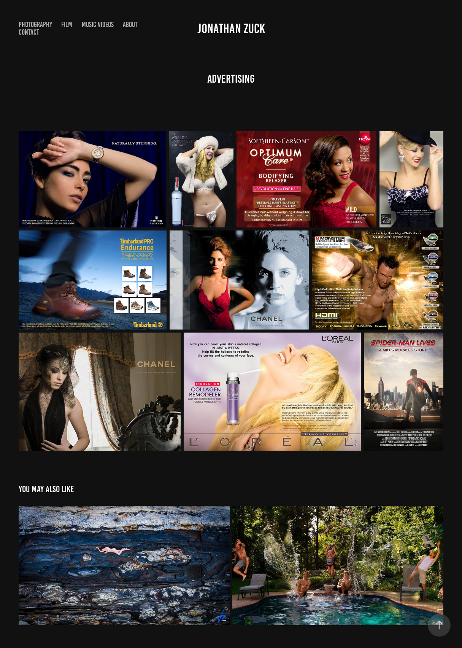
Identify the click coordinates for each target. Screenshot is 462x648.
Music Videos (98, 25)
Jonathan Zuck (231, 28)
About (130, 25)
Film (66, 25)
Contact (29, 32)
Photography (35, 25)
